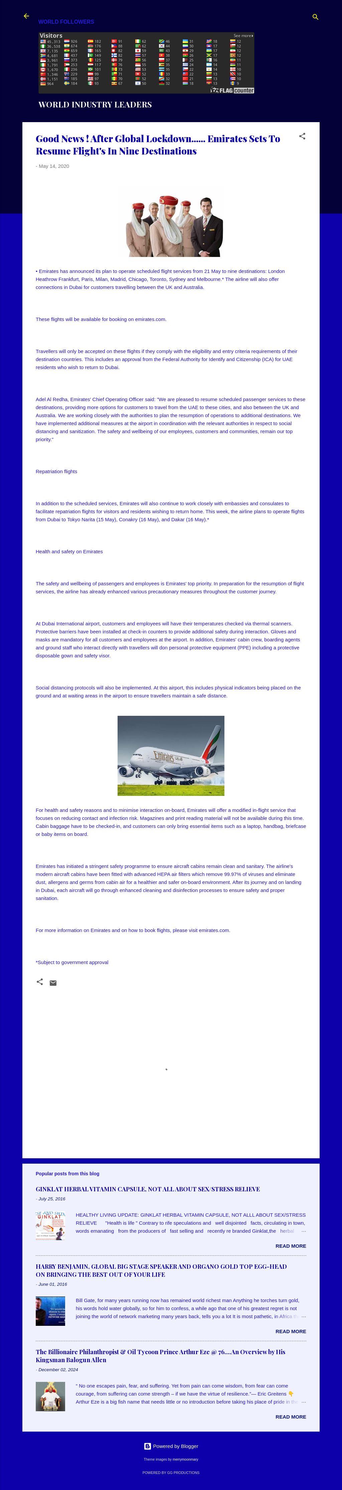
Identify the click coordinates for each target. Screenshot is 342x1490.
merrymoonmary (185, 1459)
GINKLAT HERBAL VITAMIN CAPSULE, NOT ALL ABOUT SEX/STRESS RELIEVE (148, 1189)
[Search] (316, 18)
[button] (302, 137)
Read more (291, 1246)
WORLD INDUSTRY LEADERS (95, 104)
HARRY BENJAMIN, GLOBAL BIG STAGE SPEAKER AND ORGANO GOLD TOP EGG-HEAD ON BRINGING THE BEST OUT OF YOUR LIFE (161, 1270)
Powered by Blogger (171, 1446)
